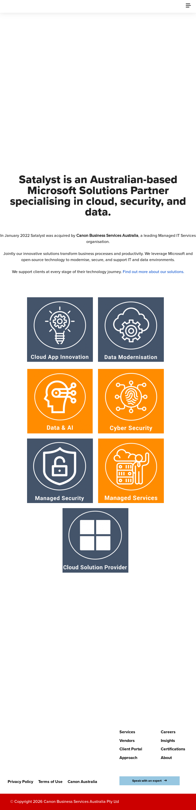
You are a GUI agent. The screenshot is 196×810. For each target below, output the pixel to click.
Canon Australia (82, 781)
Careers (168, 732)
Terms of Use (50, 781)
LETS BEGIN (94, 695)
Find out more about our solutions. (153, 271)
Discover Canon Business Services (94, 119)
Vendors (127, 740)
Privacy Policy (20, 781)
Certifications (173, 749)
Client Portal (130, 749)
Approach (128, 757)
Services (127, 732)
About (166, 757)
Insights (168, 740)
